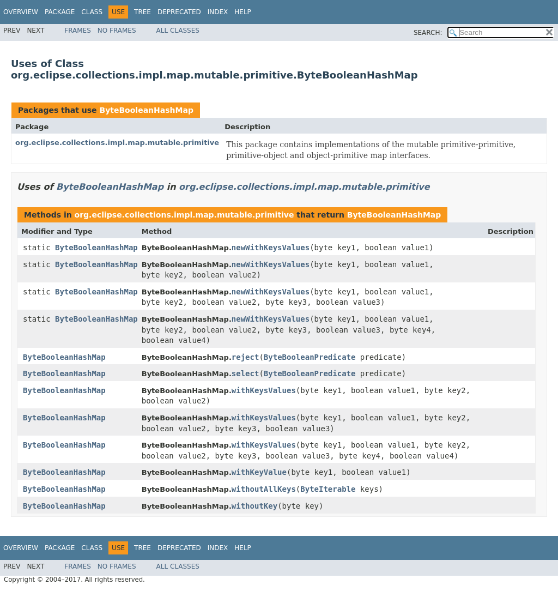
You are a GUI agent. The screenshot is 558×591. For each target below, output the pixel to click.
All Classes (177, 30)
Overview (20, 12)
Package (60, 12)
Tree (142, 12)
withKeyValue (259, 472)
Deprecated (179, 12)
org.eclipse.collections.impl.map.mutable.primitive (117, 142)
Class (91, 12)
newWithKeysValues (271, 247)
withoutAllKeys (264, 489)
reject (245, 357)
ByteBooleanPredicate (310, 357)
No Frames (117, 30)
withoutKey (254, 506)
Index (218, 12)
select (245, 373)
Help (242, 12)
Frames (77, 30)
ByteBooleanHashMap (146, 110)
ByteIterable (327, 489)
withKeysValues (264, 390)
